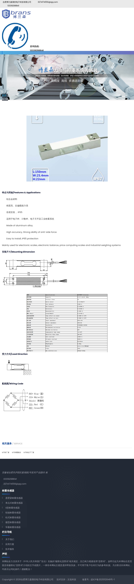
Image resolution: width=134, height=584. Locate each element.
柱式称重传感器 (13, 517)
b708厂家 (5, 452)
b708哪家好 (16, 452)
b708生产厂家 (29, 452)
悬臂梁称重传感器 (14, 498)
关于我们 (9, 539)
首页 (4, 95)
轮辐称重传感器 (13, 512)
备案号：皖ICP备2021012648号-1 (98, 579)
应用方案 (9, 544)
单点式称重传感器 (14, 502)
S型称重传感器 (12, 507)
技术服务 (9, 549)
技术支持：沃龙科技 (66, 579)
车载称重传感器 (13, 527)
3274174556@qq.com (48, 2)
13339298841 (13, 5)
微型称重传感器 (13, 522)
